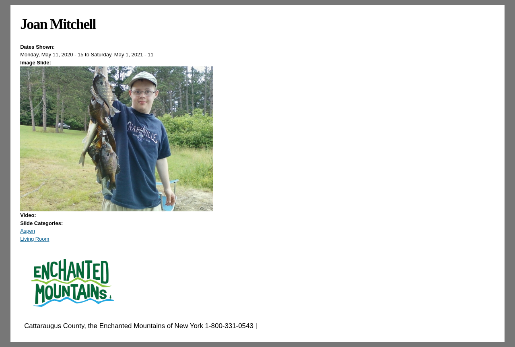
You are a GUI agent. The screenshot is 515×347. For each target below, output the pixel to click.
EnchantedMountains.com (298, 326)
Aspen (27, 231)
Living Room (34, 239)
